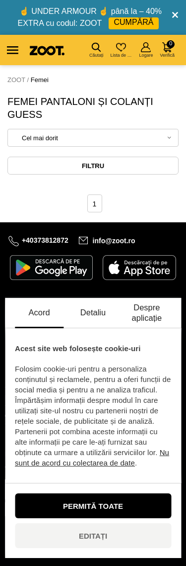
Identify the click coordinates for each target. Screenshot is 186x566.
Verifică (167, 49)
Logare (146, 50)
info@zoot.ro (114, 241)
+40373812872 (45, 240)
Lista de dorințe (121, 50)
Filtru (93, 166)
